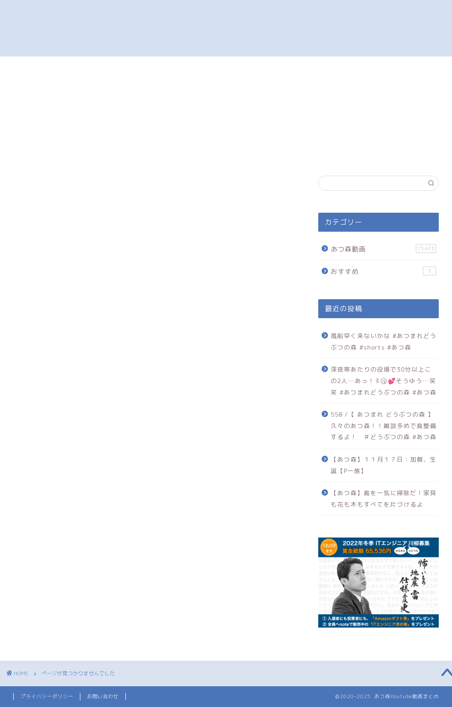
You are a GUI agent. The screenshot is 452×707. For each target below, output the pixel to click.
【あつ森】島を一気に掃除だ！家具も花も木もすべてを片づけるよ (384, 498)
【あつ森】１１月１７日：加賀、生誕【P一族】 (384, 465)
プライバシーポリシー (46, 696)
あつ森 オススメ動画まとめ (226, 28)
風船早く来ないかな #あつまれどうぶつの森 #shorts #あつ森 (384, 341)
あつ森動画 (65, 567)
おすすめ (61, 582)
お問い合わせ (103, 696)
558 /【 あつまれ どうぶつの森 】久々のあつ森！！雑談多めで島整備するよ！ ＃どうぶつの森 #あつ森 (384, 425)
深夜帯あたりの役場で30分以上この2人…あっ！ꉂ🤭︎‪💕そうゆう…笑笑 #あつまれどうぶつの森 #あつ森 (384, 380)
